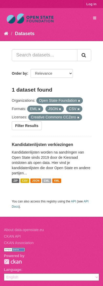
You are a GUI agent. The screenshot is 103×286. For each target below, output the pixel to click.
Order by (19, 73)
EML (46, 180)
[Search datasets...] (44, 55)
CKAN (13, 261)
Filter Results (26, 126)
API (73, 201)
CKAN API (12, 236)
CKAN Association (19, 243)
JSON (35, 180)
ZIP (15, 180)
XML (57, 180)
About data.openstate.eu (24, 230)
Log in (91, 4)
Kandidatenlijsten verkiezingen (42, 144)
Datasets (25, 33)
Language (12, 270)
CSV (25, 180)
